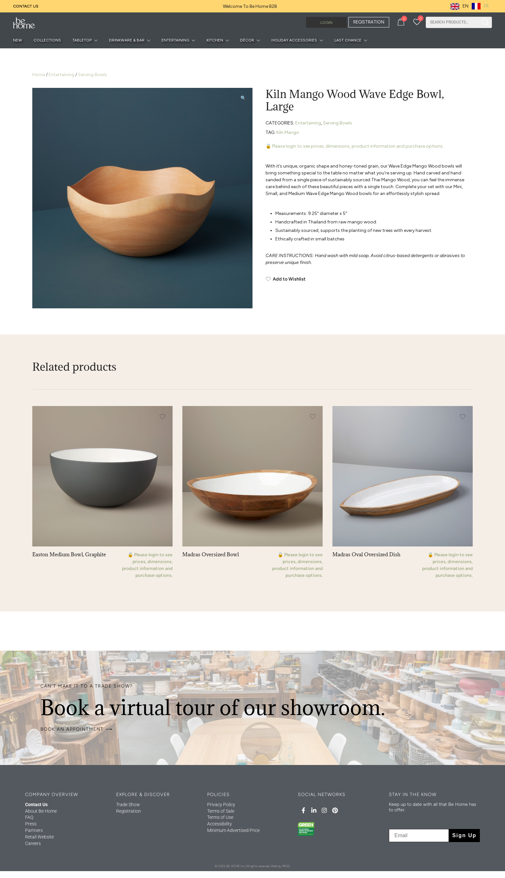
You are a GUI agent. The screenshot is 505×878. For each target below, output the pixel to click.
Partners (34, 830)
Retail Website (39, 836)
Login (326, 22)
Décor (247, 40)
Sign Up (464, 835)
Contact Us (25, 6)
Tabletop (82, 40)
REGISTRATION (368, 22)
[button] (243, 98)
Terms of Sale (220, 811)
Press (31, 823)
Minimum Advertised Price (233, 830)
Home (38, 74)
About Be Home (41, 811)
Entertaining (175, 40)
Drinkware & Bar (127, 40)
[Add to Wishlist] (369, 279)
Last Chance (347, 40)
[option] (480, 6)
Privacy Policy (221, 804)
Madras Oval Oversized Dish (366, 554)
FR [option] (486, 6)
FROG (286, 866)
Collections (47, 40)
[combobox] (452, 22)
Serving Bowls (92, 74)
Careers (33, 843)
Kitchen (215, 40)
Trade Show (128, 804)
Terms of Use (220, 817)
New (17, 40)
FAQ (29, 817)
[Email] (419, 835)
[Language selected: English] (471, 6)
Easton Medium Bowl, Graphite (69, 554)
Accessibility (219, 823)
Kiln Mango (287, 132)
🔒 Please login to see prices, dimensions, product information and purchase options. (355, 146)
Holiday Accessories (294, 40)
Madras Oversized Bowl (210, 554)
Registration (128, 811)
